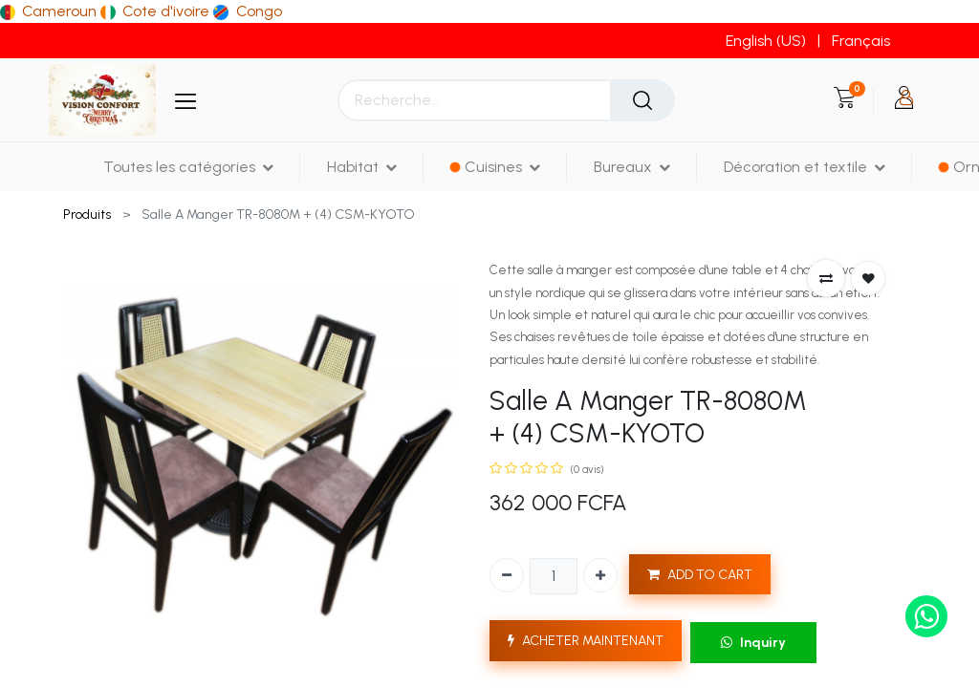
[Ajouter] (600, 575)
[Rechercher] (642, 100)
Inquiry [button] (753, 643)
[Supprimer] (507, 575)
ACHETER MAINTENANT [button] (586, 641)
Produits (87, 214)
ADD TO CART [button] (699, 575)
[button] (826, 278)
